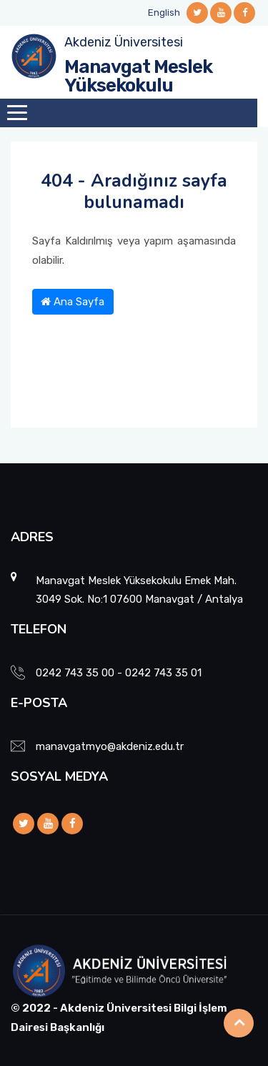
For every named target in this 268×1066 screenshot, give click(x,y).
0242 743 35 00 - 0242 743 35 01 (119, 672)
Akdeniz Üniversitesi (123, 42)
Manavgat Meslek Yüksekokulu (138, 76)
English (164, 12)
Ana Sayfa (72, 301)
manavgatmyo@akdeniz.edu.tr (110, 746)
